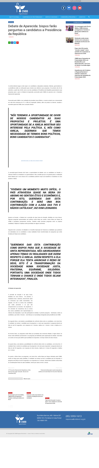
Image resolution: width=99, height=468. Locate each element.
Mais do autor (27, 413)
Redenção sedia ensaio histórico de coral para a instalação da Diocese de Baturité (35, 431)
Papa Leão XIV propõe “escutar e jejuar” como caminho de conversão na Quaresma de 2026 (53, 431)
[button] (89, 17)
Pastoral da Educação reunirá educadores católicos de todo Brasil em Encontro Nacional (50, 405)
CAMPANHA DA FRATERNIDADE (33, 17)
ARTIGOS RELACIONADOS (15, 413)
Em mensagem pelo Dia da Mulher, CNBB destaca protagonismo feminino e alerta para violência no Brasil (83, 30)
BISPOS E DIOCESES (52, 17)
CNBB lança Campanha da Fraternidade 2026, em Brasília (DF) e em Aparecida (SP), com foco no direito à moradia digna (82, 62)
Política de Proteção (75, 1)
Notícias (11, 22)
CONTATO (82, 17)
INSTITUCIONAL (14, 17)
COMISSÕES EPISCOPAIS (69, 17)
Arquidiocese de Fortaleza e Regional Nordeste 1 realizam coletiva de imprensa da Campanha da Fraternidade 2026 (82, 73)
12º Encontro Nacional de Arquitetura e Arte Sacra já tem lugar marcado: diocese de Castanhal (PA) (19, 406)
